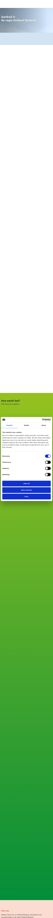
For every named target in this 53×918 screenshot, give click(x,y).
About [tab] (43, 425)
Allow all (26, 483)
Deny (26, 496)
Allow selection (26, 490)
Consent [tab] (9, 425)
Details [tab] (26, 425)
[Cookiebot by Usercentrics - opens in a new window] (42, 419)
